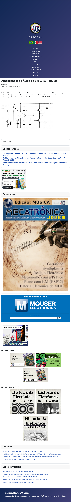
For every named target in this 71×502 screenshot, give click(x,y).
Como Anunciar (34, 496)
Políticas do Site (46, 496)
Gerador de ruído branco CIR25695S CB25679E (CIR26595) (20, 477)
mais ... (35, 75)
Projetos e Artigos (35, 70)
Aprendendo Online (35, 51)
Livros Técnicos (35, 64)
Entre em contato (21, 496)
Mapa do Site (9, 496)
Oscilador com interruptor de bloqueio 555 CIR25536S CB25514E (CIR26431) (25, 479)
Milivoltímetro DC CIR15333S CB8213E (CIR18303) (18, 471)
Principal (35, 48)
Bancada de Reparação (35, 56)
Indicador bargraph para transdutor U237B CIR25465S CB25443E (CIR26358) (25, 474)
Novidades (35, 67)
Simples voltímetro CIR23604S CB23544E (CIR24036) (18, 482)
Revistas (35, 72)
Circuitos (35, 59)
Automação (35, 54)
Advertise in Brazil (60, 496)
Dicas (35, 62)
